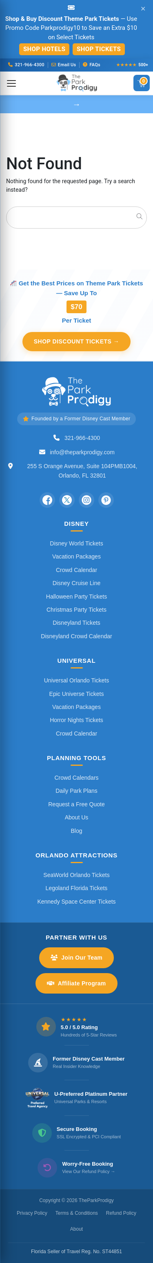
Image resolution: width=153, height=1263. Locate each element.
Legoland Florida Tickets (77, 888)
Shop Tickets (99, 49)
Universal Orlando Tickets (76, 680)
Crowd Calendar (76, 570)
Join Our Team (76, 957)
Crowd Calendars (76, 777)
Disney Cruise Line (77, 583)
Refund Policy (121, 1213)
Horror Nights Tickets (76, 720)
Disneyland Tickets (76, 622)
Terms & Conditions (76, 1213)
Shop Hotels (44, 49)
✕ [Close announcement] (143, 9)
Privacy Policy (32, 1213)
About (76, 1229)
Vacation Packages (76, 556)
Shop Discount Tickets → (77, 341)
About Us (77, 817)
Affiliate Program (76, 983)
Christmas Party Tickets (76, 609)
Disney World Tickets (76, 543)
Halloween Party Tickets (76, 596)
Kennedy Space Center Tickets (76, 901)
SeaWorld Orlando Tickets (76, 875)
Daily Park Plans (76, 790)
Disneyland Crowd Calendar (76, 636)
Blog (76, 831)
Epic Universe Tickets (76, 694)
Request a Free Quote (76, 804)
